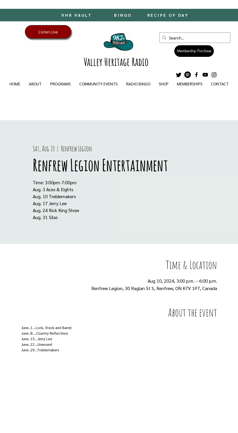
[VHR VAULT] (77, 15)
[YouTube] (205, 74)
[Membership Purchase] (194, 51)
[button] (35, 84)
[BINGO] (123, 15)
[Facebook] (196, 74)
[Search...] (194, 38)
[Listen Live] (48, 32)
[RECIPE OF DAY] (168, 15)
